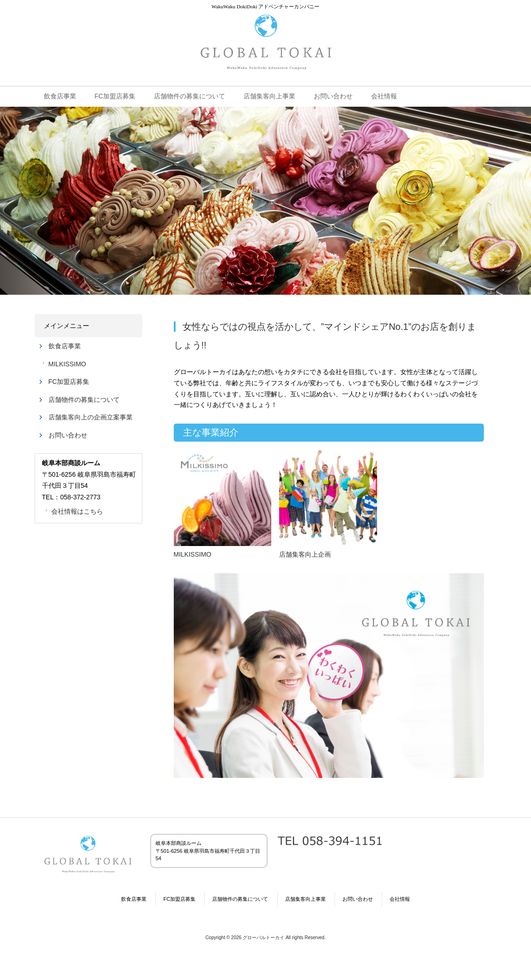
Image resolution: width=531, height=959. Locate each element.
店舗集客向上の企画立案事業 (91, 417)
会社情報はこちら (77, 511)
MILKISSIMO (67, 364)
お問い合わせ (68, 435)
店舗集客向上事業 (305, 899)
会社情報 (400, 899)
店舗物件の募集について (84, 399)
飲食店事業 (65, 346)
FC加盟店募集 (69, 381)
